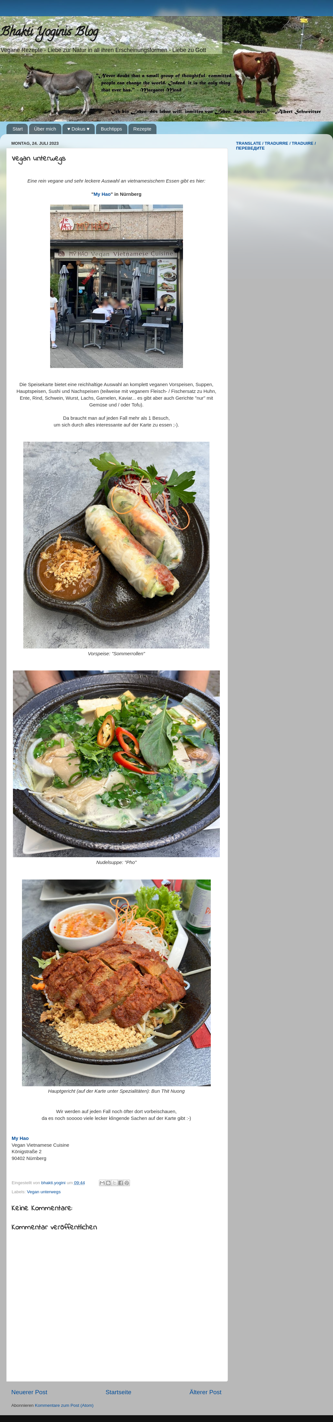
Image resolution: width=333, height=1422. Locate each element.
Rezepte (142, 129)
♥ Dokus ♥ (78, 129)
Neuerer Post (29, 1392)
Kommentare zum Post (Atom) (64, 1405)
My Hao (102, 194)
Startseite (118, 1392)
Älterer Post (205, 1392)
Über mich (45, 129)
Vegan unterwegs (43, 1191)
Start (18, 129)
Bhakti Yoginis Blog (49, 33)
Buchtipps (111, 129)
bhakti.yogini (54, 1182)
